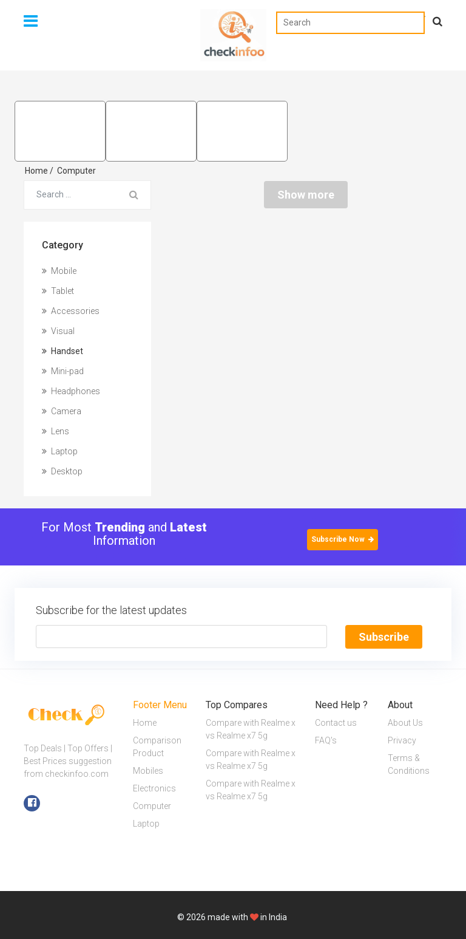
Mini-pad (63, 371)
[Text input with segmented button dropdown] (181, 636)
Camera (61, 411)
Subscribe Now (342, 539)
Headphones (71, 391)
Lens (55, 431)
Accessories (71, 311)
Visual (58, 331)
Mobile (59, 271)
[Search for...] (71, 195)
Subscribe (384, 636)
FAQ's (326, 740)
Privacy (402, 740)
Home (39, 171)
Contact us (336, 723)
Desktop (62, 471)
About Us (405, 723)
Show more (305, 194)
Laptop (60, 451)
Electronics (154, 788)
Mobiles (148, 771)
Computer (76, 171)
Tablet (58, 291)
